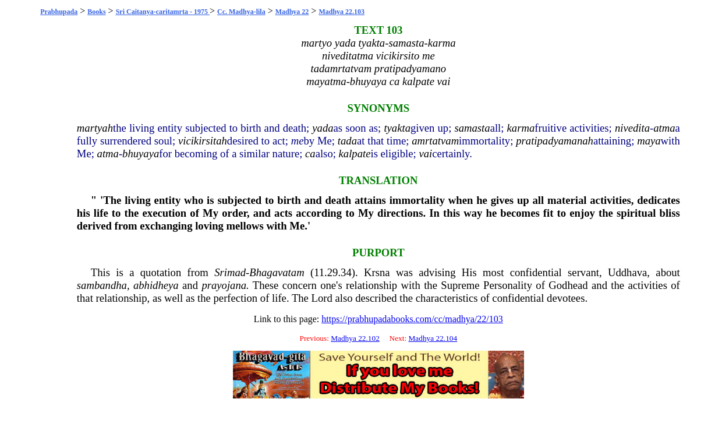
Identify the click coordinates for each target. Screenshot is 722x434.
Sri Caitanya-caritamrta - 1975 (163, 12)
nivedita (632, 128)
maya (648, 141)
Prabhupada (58, 12)
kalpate (355, 153)
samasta (472, 128)
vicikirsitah (202, 141)
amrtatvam (435, 141)
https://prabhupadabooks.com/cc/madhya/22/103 (412, 319)
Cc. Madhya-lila (241, 12)
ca (310, 153)
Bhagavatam (276, 272)
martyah (95, 128)
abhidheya (156, 285)
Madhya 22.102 (355, 338)
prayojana (223, 285)
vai (425, 153)
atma (664, 128)
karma (521, 128)
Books (96, 12)
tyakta (397, 128)
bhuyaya (140, 153)
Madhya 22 (292, 12)
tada (347, 141)
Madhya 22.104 (432, 338)
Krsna (377, 272)
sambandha (102, 285)
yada (322, 128)
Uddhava (627, 272)
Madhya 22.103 (341, 12)
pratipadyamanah (554, 141)
